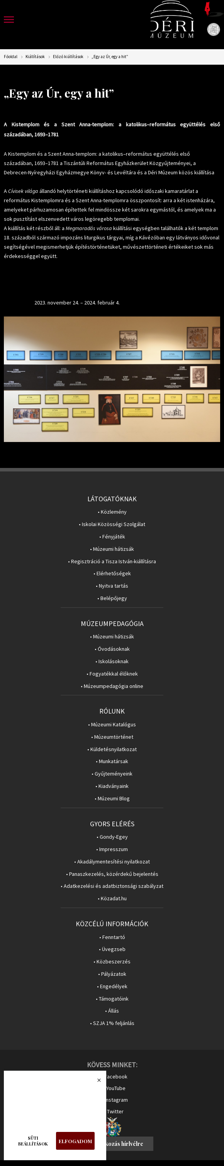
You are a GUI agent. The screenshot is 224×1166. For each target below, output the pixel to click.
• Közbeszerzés (112, 961)
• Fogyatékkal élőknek (112, 674)
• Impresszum (112, 849)
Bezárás (95, 1082)
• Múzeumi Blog (112, 798)
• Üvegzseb (112, 949)
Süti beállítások (33, 1141)
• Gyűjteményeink (112, 773)
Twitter (115, 1111)
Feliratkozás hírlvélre (115, 1143)
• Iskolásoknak (112, 661)
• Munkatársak (112, 761)
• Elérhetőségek (112, 573)
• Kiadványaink (112, 786)
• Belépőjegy (112, 598)
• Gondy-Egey (112, 837)
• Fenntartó (112, 937)
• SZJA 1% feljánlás (112, 1023)
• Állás (112, 1011)
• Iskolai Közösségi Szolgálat (112, 524)
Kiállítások (35, 56)
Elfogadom (75, 1141)
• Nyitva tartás (112, 586)
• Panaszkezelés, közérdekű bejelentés (112, 874)
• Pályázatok (112, 974)
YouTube (116, 1088)
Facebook (115, 1076)
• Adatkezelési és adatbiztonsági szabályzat (112, 886)
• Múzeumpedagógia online (112, 686)
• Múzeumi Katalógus (112, 724)
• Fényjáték (112, 536)
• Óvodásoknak (112, 649)
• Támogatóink (112, 999)
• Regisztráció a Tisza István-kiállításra (112, 561)
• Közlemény (112, 512)
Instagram (116, 1099)
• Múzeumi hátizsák (112, 549)
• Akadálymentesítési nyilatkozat (112, 861)
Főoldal (10, 56)
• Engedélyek (112, 986)
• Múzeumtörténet (112, 737)
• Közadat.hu (112, 898)
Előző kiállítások (68, 56)
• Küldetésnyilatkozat (112, 749)
